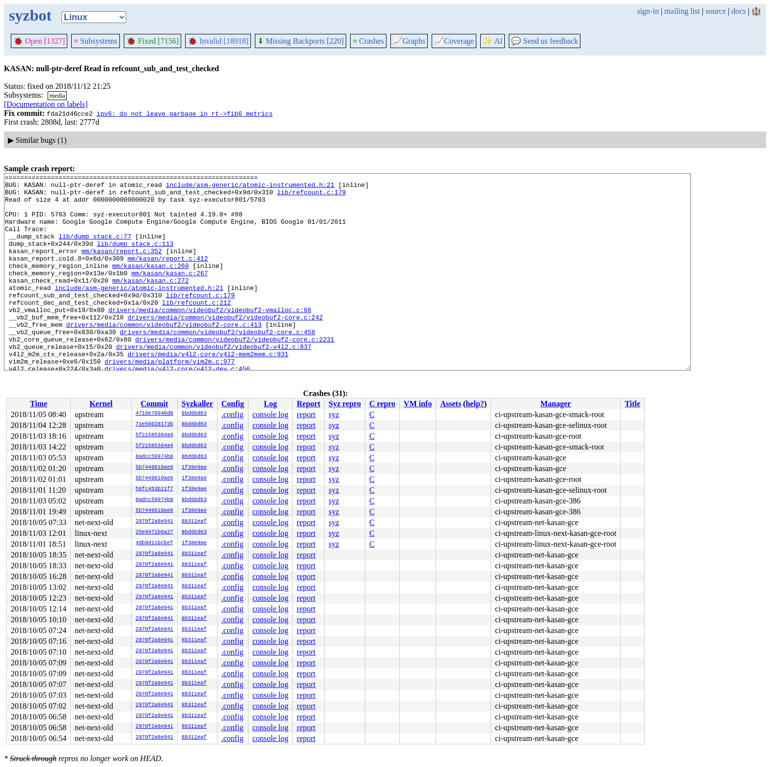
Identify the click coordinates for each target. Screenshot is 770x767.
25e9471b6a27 (154, 532)
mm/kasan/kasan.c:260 (150, 284)
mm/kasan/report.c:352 (122, 267)
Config (232, 403)
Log (270, 403)
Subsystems (95, 41)
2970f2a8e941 (154, 521)
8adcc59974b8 (154, 456)
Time (38, 403)
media (57, 95)
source (716, 11)
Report (308, 403)
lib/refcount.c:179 (311, 196)
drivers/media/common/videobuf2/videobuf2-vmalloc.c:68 (210, 337)
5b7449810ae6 (154, 467)
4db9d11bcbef (154, 543)
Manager (556, 403)
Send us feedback (544, 41)
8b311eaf (194, 521)
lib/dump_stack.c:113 (135, 258)
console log (270, 414)
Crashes (368, 41)
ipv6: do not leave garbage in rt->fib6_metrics (184, 113)
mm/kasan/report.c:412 (168, 275)
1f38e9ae (194, 467)
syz (334, 414)
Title (632, 403)
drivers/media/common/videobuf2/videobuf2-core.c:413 (164, 355)
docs (738, 11)
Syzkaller (197, 403)
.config (232, 414)
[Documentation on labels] (46, 104)
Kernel (100, 403)
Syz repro (345, 403)
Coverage (454, 41)
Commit (154, 403)
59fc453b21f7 (154, 489)
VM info (418, 403)
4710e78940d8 (154, 413)
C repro (382, 403)
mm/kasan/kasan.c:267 (169, 293)
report (306, 414)
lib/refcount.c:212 (196, 328)
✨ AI (492, 41)
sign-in (648, 11)
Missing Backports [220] (300, 41)
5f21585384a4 (154, 435)
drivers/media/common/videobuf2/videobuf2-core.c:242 (225, 346)
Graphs (409, 41)
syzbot (30, 15)
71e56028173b (154, 424)
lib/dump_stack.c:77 (94, 249)
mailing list (682, 11)
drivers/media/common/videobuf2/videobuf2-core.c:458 (217, 364)
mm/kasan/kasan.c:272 (150, 302)
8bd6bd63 (194, 413)
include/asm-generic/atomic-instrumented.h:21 (250, 187)
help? (475, 403)
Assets (450, 403)
